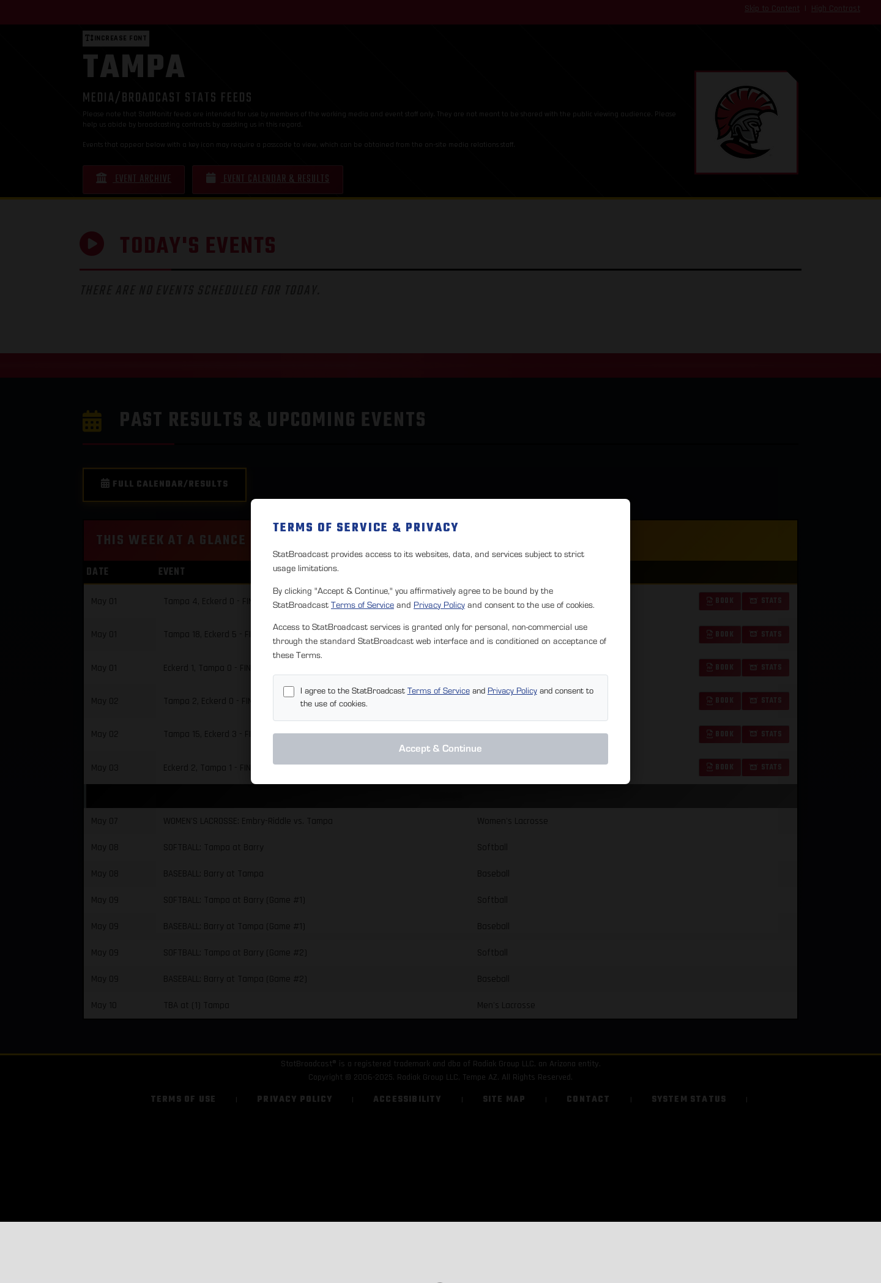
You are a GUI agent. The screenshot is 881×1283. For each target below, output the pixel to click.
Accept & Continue (440, 749)
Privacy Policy (439, 605)
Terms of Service (362, 605)
